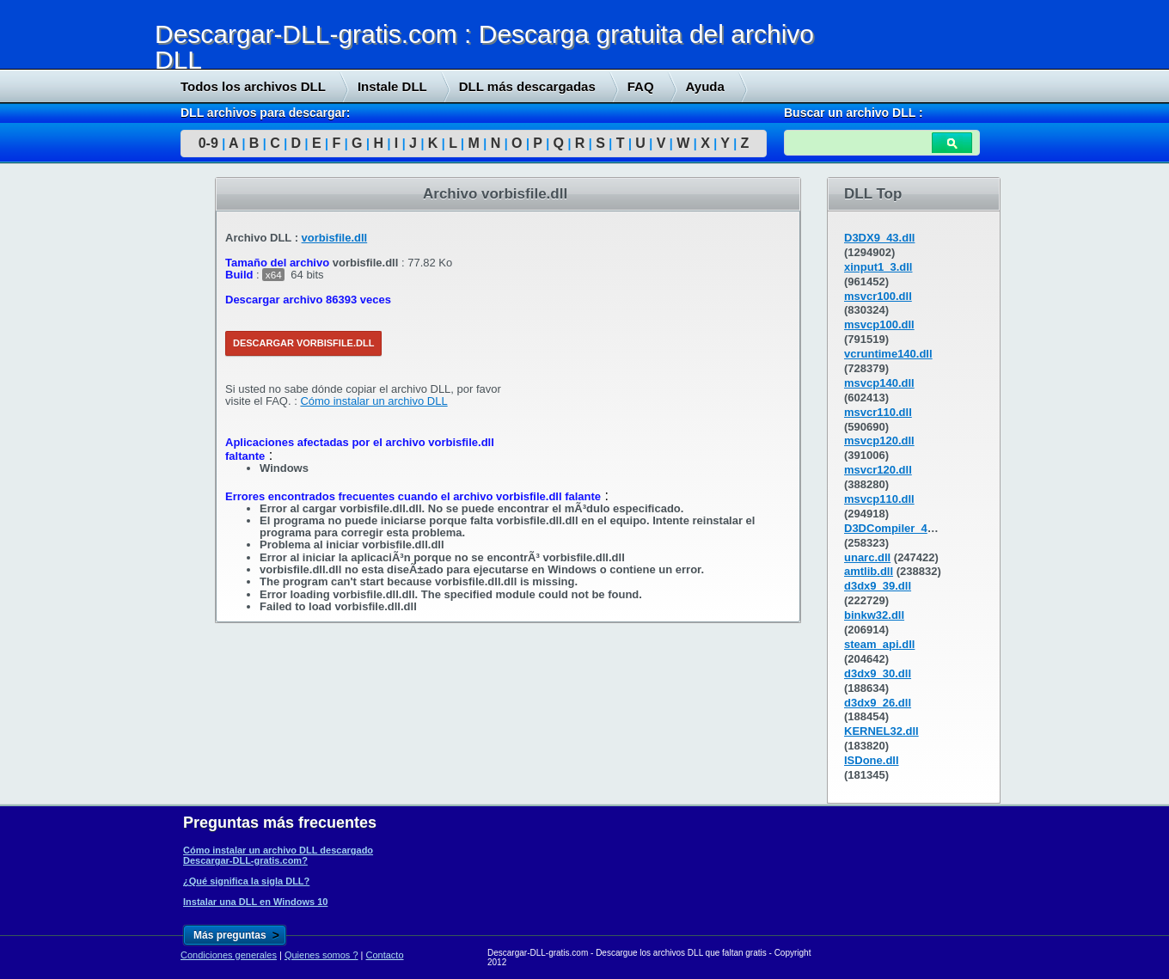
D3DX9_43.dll (879, 237)
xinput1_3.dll (878, 266)
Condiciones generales (229, 955)
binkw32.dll (874, 615)
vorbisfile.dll (335, 237)
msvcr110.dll (878, 412)
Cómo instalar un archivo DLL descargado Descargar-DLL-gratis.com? (278, 855)
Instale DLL (392, 86)
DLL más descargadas (527, 86)
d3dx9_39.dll (877, 585)
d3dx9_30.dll (877, 673)
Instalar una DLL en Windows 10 (255, 901)
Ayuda (705, 86)
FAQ (640, 86)
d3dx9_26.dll (877, 702)
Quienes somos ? (321, 955)
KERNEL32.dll (881, 731)
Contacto (385, 955)
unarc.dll (867, 557)
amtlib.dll (868, 571)
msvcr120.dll (878, 469)
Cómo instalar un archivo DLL (373, 401)
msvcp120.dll (879, 440)
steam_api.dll (879, 644)
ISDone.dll (871, 760)
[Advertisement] (129, 439)
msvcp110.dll (879, 499)
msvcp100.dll (879, 324)
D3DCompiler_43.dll (897, 528)
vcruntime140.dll (888, 353)
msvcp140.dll (879, 382)
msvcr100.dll (878, 296)
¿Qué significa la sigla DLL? (246, 881)
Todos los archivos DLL (253, 86)
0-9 (208, 143)
